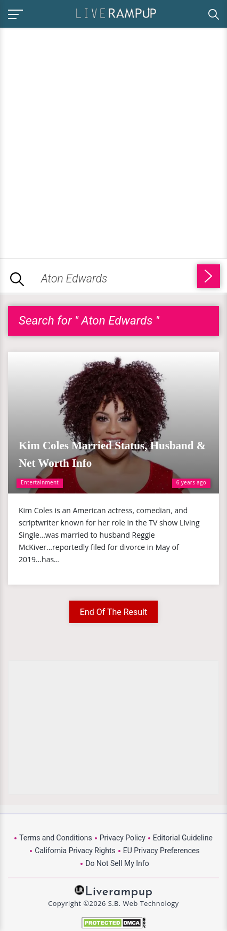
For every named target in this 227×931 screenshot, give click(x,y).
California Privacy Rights (75, 850)
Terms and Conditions (55, 837)
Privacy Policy (122, 837)
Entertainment (40, 482)
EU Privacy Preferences (161, 850)
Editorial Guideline (183, 837)
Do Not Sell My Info (117, 863)
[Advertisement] (113, 141)
